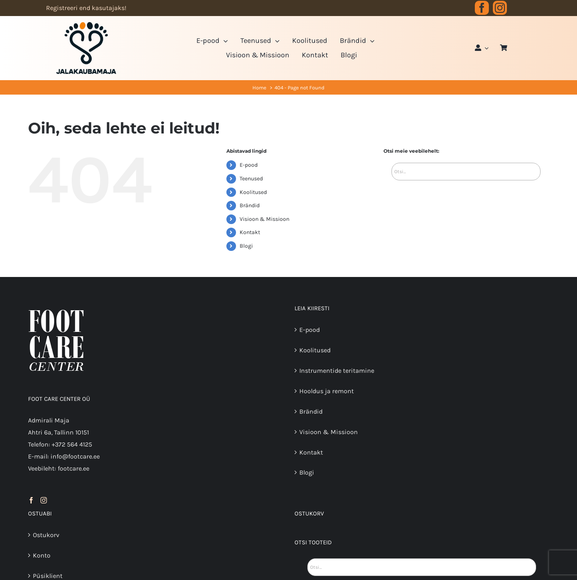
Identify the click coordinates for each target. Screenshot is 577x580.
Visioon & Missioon (264, 219)
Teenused (251, 178)
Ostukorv (46, 535)
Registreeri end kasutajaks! (86, 8)
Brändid (250, 205)
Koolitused (253, 192)
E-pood (249, 165)
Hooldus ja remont (326, 391)
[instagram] (500, 8)
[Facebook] (31, 500)
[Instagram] (43, 500)
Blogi (246, 246)
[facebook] (482, 8)
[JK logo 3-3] (86, 25)
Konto (41, 555)
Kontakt (250, 232)
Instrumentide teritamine (336, 370)
